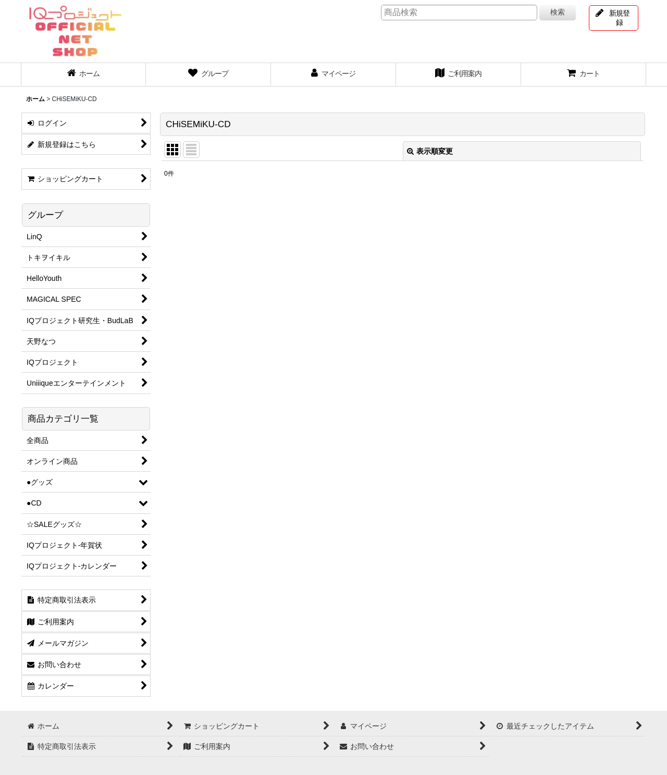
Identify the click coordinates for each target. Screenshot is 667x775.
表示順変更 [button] (430, 151)
